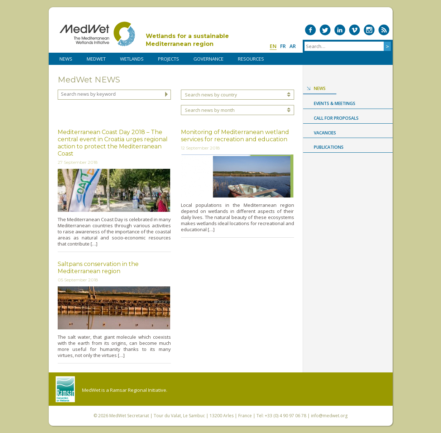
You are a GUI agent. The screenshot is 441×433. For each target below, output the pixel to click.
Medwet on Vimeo (354, 29)
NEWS (65, 59)
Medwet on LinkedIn (339, 29)
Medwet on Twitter (325, 29)
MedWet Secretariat (129, 416)
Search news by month (210, 110)
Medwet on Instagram (369, 29)
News (320, 88)
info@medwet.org (329, 416)
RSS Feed (383, 29)
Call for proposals (336, 118)
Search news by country (211, 94)
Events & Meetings (334, 103)
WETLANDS (132, 59)
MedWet (97, 34)
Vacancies (325, 133)
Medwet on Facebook (310, 29)
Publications (329, 147)
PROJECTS (168, 59)
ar (292, 46)
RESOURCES (251, 59)
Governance (208, 59)
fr (283, 46)
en (273, 46)
